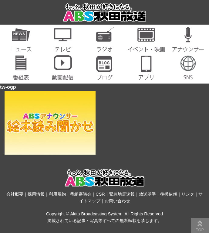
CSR (100, 194)
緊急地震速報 (122, 194)
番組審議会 (80, 194)
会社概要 (14, 194)
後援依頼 (168, 194)
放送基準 (147, 194)
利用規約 (57, 194)
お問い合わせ (117, 200)
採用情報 (36, 194)
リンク (187, 194)
